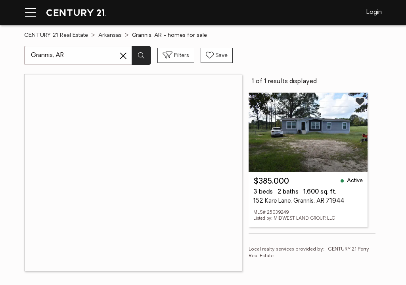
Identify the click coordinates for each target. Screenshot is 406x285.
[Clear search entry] (123, 56)
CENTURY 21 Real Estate (56, 35)
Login (374, 12)
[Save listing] (360, 101)
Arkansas (110, 35)
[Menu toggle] (30, 12)
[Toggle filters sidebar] (175, 55)
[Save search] (217, 55)
